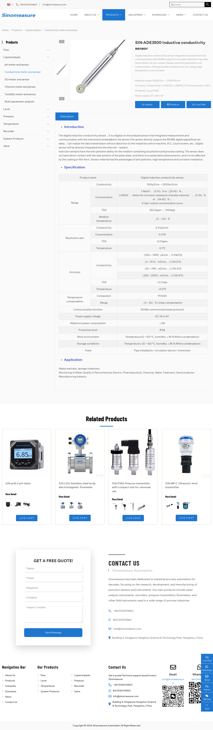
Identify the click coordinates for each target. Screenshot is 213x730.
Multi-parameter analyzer (19, 101)
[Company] (53, 597)
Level (6, 109)
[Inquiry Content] (53, 613)
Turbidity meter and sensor (20, 94)
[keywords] (187, 4)
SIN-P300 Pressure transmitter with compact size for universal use (131, 487)
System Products (13, 138)
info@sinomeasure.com (54, 4)
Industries (135, 14)
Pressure (8, 116)
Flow (6, 49)
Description (67, 116)
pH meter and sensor (17, 64)
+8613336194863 (28, 4)
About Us (90, 14)
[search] (208, 4)
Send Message (53, 632)
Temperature (11, 123)
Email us (173, 104)
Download (159, 14)
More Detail (10, 494)
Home (74, 14)
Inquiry (147, 104)
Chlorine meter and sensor (20, 86)
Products (112, 14)
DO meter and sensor (17, 79)
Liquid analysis (11, 57)
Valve (6, 146)
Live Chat (199, 104)
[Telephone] (53, 588)
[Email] (53, 578)
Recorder (8, 131)
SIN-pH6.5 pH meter (18, 483)
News (179, 14)
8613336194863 (122, 619)
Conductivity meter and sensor (23, 72)
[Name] (53, 568)
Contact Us (200, 14)
